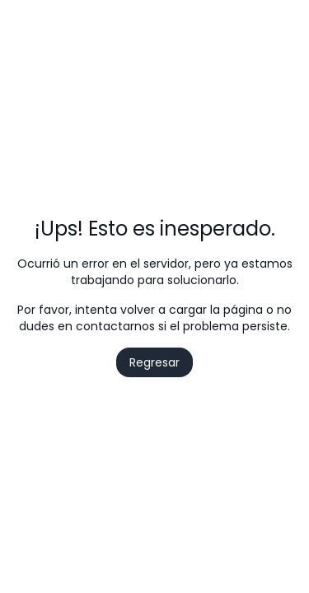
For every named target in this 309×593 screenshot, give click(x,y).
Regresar (154, 362)
